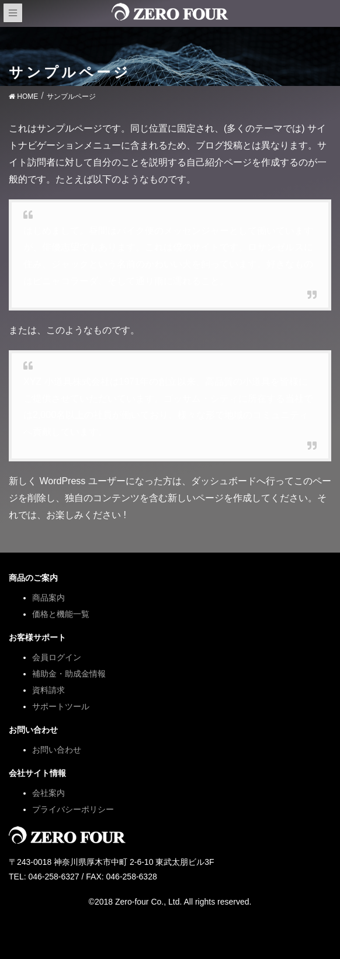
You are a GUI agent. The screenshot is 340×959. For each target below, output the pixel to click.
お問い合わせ (56, 749)
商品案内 (48, 597)
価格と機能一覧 (60, 614)
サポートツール (60, 706)
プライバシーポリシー (73, 809)
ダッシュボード (223, 481)
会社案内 (48, 793)
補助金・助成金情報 (69, 673)
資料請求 (48, 690)
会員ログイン (56, 657)
